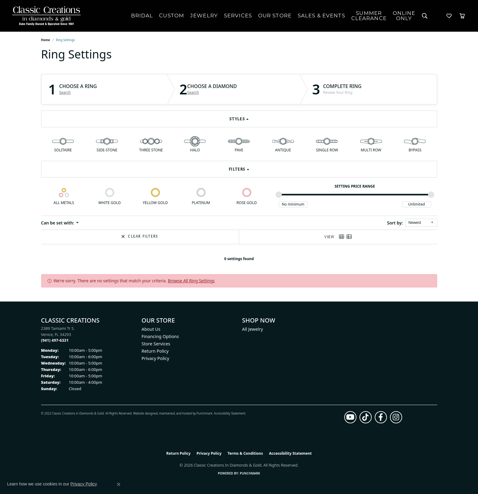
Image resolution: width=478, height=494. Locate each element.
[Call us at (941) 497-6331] (55, 340)
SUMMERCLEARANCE (369, 15)
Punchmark (204, 413)
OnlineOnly (404, 15)
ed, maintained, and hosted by (175, 413)
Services (238, 15)
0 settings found (239, 258)
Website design (143, 413)
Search (65, 92)
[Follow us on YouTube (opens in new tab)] (350, 417)
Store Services (156, 344)
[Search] (425, 16)
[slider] (279, 195)
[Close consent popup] (118, 484)
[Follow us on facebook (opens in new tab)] (381, 417)
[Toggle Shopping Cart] (462, 16)
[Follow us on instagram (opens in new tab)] (396, 417)
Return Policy (155, 351)
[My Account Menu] (437, 16)
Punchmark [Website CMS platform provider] (250, 473)
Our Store (275, 15)
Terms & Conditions (245, 453)
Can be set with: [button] (58, 223)
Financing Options (160, 336)
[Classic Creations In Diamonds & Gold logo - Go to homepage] (45, 16)
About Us (151, 329)
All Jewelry (252, 329)
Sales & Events (321, 15)
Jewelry (204, 15)
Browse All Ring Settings (191, 281)
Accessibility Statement (229, 413)
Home (45, 40)
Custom (171, 15)
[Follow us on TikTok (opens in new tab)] (365, 417)
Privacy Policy (155, 358)
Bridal (142, 15)
